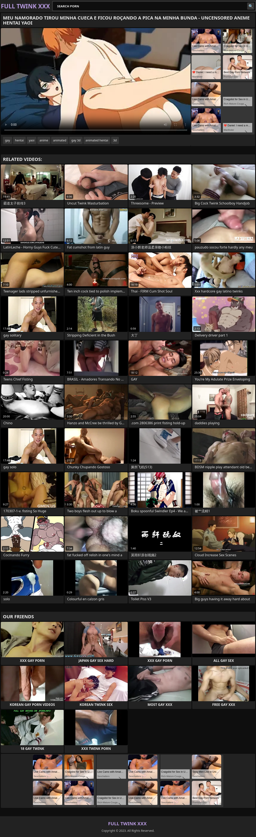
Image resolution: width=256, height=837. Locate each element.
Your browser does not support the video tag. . (96, 81)
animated (59, 140)
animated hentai (97, 140)
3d (115, 140)
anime (43, 140)
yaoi (31, 140)
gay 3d (76, 140)
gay (7, 140)
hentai (19, 140)
